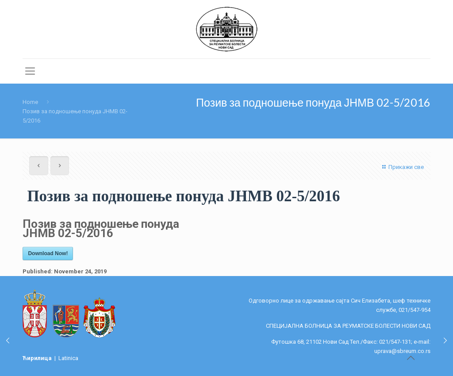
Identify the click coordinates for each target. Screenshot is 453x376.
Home (30, 102)
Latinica (68, 358)
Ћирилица (38, 358)
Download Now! (48, 253)
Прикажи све (401, 167)
